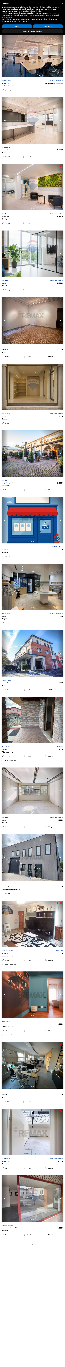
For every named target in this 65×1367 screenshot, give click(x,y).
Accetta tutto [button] (48, 26)
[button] (62, 3)
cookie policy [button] (37, 11)
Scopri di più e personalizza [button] (32, 31)
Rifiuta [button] (17, 26)
